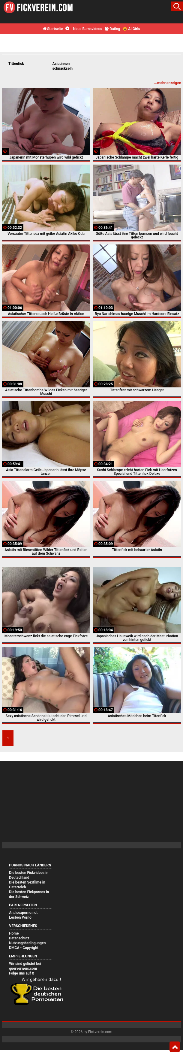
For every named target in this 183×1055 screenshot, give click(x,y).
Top (175, 1046)
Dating (112, 29)
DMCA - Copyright (23, 948)
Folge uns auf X (21, 973)
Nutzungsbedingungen (27, 943)
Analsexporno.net (23, 913)
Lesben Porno (20, 917)
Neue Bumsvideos (83, 29)
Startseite (53, 29)
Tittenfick (16, 64)
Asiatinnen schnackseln (62, 66)
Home (14, 933)
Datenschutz (19, 938)
